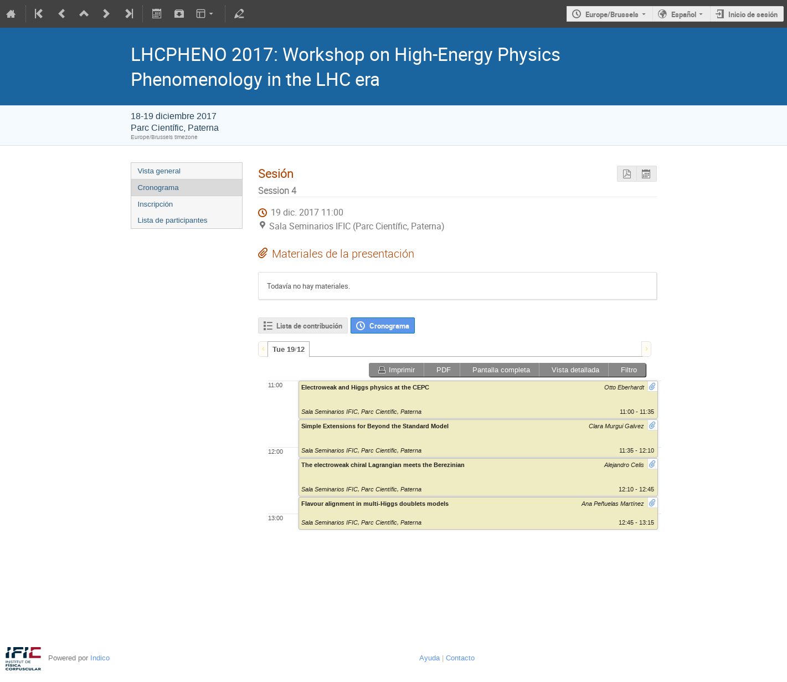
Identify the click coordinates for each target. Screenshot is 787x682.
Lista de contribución (309, 326)
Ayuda (429, 658)
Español (683, 14)
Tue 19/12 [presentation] (288, 350)
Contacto (460, 658)
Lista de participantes (173, 220)
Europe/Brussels (612, 14)
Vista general (159, 171)
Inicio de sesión (753, 14)
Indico (100, 658)
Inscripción (155, 204)
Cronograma (158, 187)
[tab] (289, 349)
